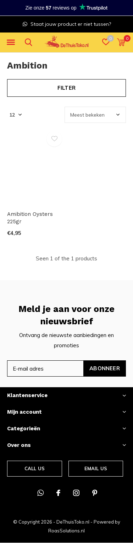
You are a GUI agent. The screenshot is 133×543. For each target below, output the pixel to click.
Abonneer (104, 368)
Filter (66, 87)
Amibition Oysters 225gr (30, 218)
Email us (95, 468)
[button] (10, 42)
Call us (34, 468)
